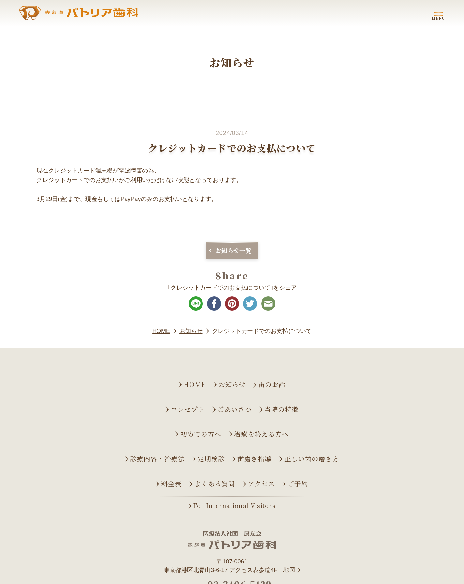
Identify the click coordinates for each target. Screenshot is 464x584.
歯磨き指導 (254, 458)
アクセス (261, 483)
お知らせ (232, 384)
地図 (289, 570)
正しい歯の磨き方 (311, 458)
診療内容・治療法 (157, 458)
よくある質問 (214, 483)
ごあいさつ (234, 409)
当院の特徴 (281, 409)
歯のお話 (272, 384)
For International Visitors (234, 505)
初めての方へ (200, 434)
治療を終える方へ (261, 434)
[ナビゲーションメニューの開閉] (438, 14)
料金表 (171, 483)
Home (195, 384)
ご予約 (298, 483)
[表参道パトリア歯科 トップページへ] (78, 13)
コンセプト (188, 409)
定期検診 (211, 458)
